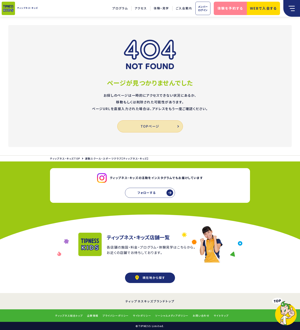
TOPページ (159, 126)
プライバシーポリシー (115, 315)
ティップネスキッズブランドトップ (150, 301)
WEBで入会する (263, 8)
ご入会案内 (184, 8)
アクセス (141, 8)
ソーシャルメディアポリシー (172, 315)
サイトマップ (221, 315)
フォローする (147, 192)
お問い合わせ (201, 315)
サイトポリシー (142, 315)
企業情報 (92, 315)
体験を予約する (230, 8)
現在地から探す (150, 277)
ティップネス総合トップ (69, 315)
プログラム (120, 8)
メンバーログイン (203, 8)
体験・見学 (161, 8)
